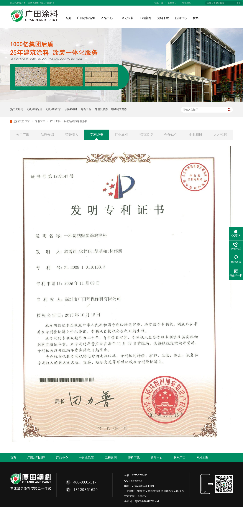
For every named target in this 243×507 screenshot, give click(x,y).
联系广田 (199, 18)
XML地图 (186, 2)
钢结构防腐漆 (119, 109)
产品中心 (107, 18)
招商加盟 (146, 134)
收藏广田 (158, 2)
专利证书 (40, 121)
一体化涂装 (126, 18)
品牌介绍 (47, 134)
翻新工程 (86, 109)
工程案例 (145, 18)
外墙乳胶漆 (101, 109)
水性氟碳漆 (71, 109)
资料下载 (163, 18)
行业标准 (121, 134)
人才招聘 (220, 134)
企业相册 (195, 134)
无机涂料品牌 (34, 109)
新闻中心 (181, 18)
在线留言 (172, 2)
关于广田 (22, 134)
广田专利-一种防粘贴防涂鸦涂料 (68, 121)
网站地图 (202, 457)
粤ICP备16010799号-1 (147, 501)
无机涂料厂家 (53, 109)
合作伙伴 (171, 134)
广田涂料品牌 (86, 18)
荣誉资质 (72, 134)
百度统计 (142, 496)
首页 (68, 18)
